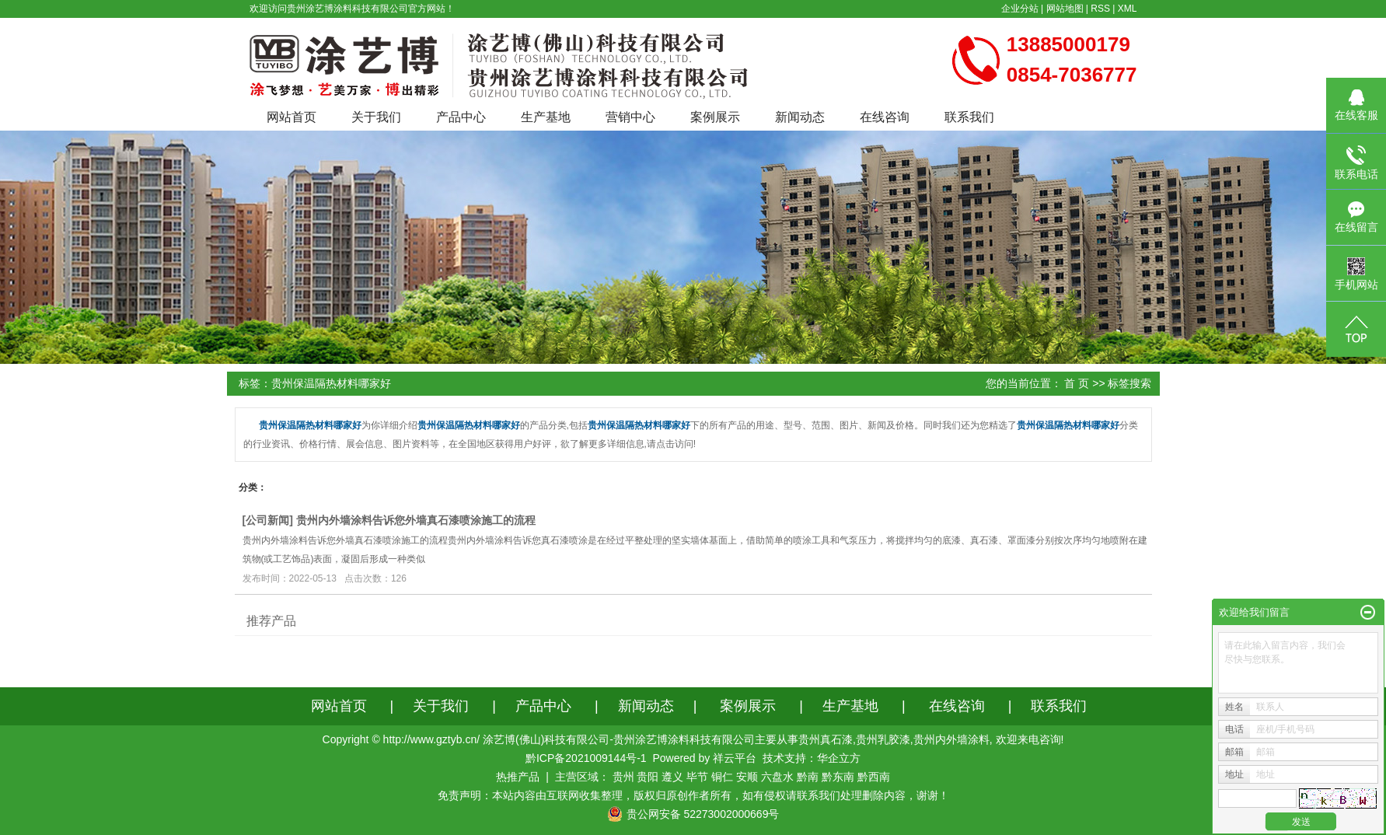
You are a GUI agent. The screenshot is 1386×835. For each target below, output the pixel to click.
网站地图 (1065, 8)
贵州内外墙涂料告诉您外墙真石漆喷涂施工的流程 (416, 520)
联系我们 (969, 117)
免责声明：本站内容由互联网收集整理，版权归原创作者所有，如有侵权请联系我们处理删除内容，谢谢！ (693, 795)
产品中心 (461, 117)
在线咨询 (884, 117)
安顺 (747, 776)
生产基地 (546, 117)
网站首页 (291, 117)
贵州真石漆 (825, 739)
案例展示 (715, 117)
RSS (1100, 8)
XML (1127, 8)
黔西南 (873, 776)
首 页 (1076, 383)
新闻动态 (800, 117)
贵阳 (647, 776)
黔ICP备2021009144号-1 (586, 758)
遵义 (672, 776)
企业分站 (1020, 8)
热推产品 (517, 776)
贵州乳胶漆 (883, 739)
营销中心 (630, 117)
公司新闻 (267, 520)
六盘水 (777, 776)
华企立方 (839, 758)
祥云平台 (734, 758)
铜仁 (722, 776)
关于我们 (376, 117)
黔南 (808, 776)
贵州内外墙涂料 (951, 739)
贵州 (623, 776)
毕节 (697, 776)
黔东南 (838, 776)
